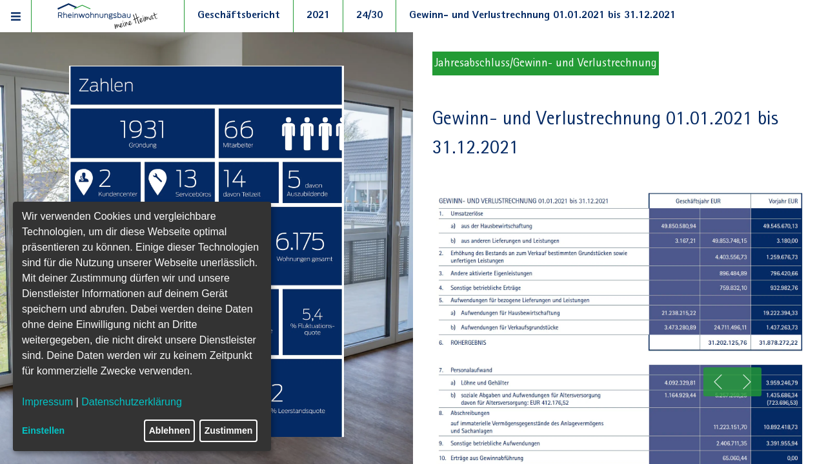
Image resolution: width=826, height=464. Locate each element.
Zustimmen (229, 430)
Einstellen (43, 430)
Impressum (47, 401)
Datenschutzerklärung (131, 401)
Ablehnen (169, 430)
